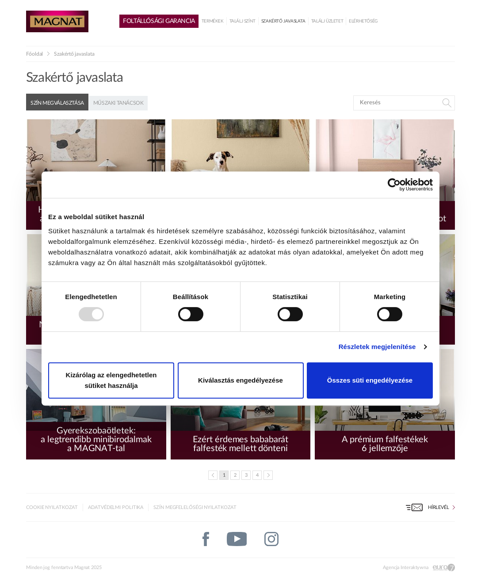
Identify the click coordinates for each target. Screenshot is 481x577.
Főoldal (34, 54)
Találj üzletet (327, 21)
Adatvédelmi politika (115, 507)
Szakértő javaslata (283, 21)
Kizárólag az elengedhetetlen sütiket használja (111, 380)
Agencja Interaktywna (405, 567)
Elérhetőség (363, 21)
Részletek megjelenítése (377, 346)
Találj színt (242, 21)
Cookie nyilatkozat (52, 507)
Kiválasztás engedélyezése (240, 380)
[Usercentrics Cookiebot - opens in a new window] (394, 184)
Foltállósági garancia (159, 21)
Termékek (213, 21)
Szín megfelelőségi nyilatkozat (195, 507)
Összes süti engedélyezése (369, 380)
